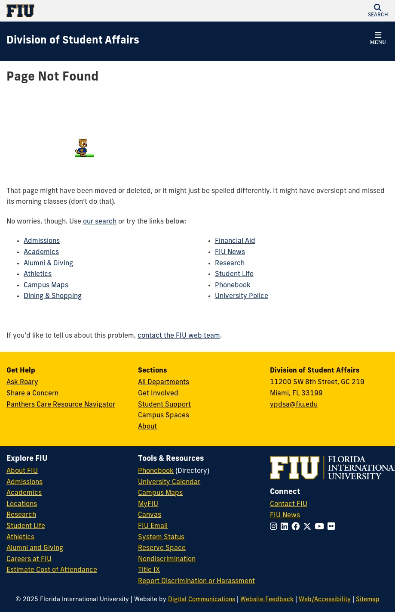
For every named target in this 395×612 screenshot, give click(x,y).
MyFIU (148, 504)
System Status (161, 537)
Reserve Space (162, 548)
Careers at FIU (29, 559)
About (147, 426)
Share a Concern (32, 393)
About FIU (22, 471)
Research (230, 263)
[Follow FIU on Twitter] (309, 527)
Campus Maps (46, 285)
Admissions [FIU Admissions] (24, 482)
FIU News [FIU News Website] (285, 515)
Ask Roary (22, 382)
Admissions (42, 241)
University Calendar (169, 482)
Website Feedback (267, 599)
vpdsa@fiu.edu (294, 404)
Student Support (164, 404)
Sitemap (368, 599)
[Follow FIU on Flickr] (333, 527)
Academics (41, 252)
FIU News (230, 252)
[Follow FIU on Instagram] (275, 527)
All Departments (163, 382)
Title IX (149, 570)
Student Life (234, 274)
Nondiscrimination (167, 559)
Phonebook (233, 285)
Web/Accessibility (325, 599)
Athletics (38, 274)
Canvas (149, 515)
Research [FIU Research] (21, 515)
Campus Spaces (163, 415)
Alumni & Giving (48, 263)
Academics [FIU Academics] (24, 493)
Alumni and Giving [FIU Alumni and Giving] (34, 548)
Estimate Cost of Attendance (51, 570)
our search (99, 221)
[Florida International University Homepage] (102, 11)
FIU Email (153, 526)
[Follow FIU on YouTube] (321, 527)
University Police (241, 296)
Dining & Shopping (53, 296)
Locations (21, 504)
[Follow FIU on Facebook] (297, 527)
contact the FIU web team (179, 335)
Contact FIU (288, 504)
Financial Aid (235, 241)
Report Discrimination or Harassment (196, 581)
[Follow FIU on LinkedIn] (286, 527)
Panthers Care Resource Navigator (60, 404)
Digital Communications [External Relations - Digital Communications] (201, 599)
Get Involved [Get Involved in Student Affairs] (158, 393)
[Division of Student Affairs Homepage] (72, 41)
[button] (378, 11)
